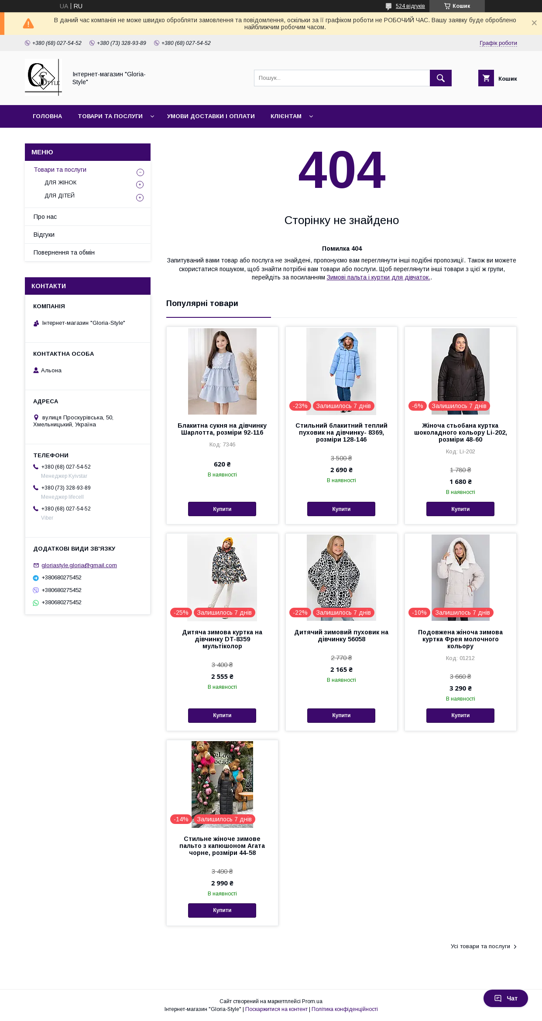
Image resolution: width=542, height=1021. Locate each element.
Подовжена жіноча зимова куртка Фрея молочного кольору (460, 639)
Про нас (45, 216)
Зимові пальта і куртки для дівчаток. (378, 277)
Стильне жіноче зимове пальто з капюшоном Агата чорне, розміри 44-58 (222, 845)
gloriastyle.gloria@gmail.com (79, 565)
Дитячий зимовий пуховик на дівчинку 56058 (341, 636)
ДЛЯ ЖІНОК (60, 182)
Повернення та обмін (64, 252)
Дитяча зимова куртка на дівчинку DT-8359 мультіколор (222, 639)
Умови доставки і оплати (211, 116)
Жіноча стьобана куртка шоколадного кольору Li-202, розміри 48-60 (460, 432)
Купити (222, 509)
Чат (506, 998)
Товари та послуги (110, 116)
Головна (47, 116)
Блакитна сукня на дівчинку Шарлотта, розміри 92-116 (222, 429)
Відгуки (44, 234)
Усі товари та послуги (480, 946)
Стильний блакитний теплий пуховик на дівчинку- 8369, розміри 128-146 (341, 432)
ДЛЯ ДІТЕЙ (60, 195)
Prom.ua (312, 1001)
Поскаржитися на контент (276, 1009)
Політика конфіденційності (345, 1009)
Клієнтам (286, 116)
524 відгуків (410, 6)
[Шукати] (441, 78)
